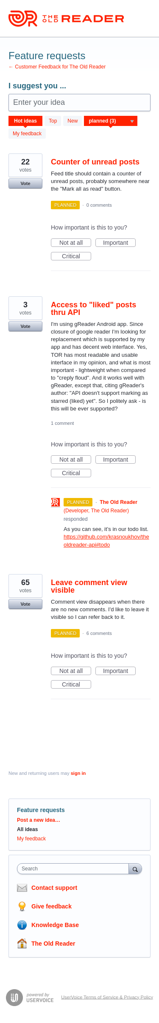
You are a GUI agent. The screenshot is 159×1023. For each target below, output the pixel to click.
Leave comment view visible (89, 586)
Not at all (75, 243)
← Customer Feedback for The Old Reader (57, 67)
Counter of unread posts (95, 162)
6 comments (99, 633)
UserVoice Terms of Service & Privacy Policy (107, 996)
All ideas (27, 829)
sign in (78, 773)
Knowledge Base (55, 925)
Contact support (54, 888)
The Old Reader (53, 943)
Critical (76, 256)
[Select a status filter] (111, 121)
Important (119, 243)
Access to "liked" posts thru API (93, 309)
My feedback (27, 134)
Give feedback (51, 906)
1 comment (62, 423)
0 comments (99, 205)
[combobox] (74, 869)
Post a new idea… (38, 820)
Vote (25, 183)
